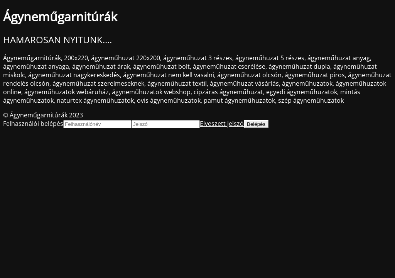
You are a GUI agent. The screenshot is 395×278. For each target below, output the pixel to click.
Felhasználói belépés (33, 123)
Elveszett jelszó (222, 123)
